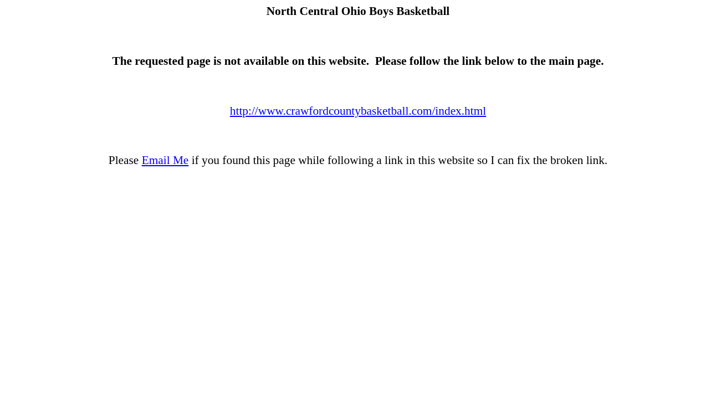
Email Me (165, 160)
